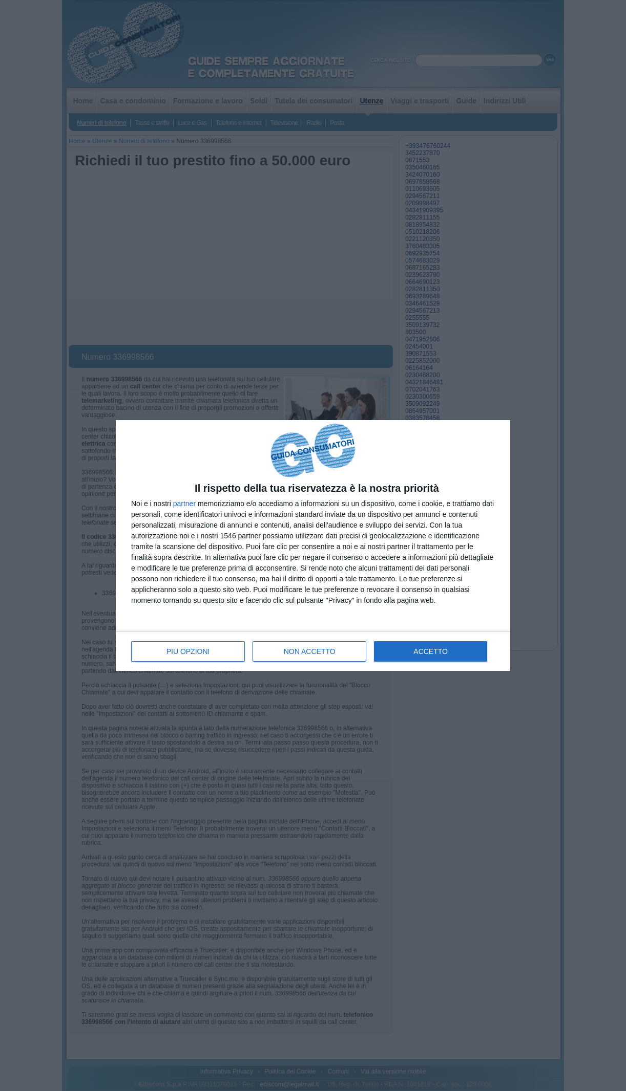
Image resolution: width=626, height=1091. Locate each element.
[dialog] (313, 545)
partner (184, 503)
